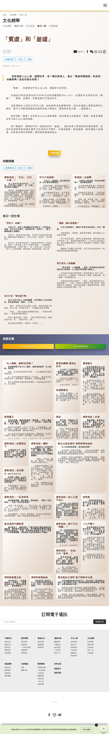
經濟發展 (8, 670)
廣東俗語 (10, 59)
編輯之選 (24, 670)
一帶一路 (41, 681)
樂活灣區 (24, 638)
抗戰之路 (41, 678)
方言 (21, 59)
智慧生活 (8, 642)
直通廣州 (24, 650)
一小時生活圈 (25, 647)
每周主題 (57, 664)
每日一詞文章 (11, 216)
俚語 (30, 59)
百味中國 (41, 642)
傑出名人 (74, 644)
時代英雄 (74, 642)
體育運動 (8, 676)
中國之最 (57, 644)
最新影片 (57, 669)
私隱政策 (65, 729)
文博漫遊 (53, 26)
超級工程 (8, 644)
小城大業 (41, 673)
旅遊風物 (41, 644)
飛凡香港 (24, 642)
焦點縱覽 (8, 664)
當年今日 (57, 653)
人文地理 (57, 650)
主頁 (4, 15)
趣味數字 (57, 642)
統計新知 (57, 647)
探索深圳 (24, 644)
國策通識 (41, 676)
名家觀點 (24, 664)
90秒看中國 (42, 667)
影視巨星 (74, 656)
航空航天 (8, 647)
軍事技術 (8, 650)
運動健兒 (74, 653)
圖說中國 (18, 26)
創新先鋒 (74, 647)
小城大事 (74, 650)
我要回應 (54, 153)
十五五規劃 (41, 670)
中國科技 (8, 638)
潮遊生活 (41, 638)
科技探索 (8, 653)
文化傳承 (7, 26)
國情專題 (41, 664)
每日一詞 (23, 15)
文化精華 (13, 15)
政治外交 (8, 667)
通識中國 (57, 638)
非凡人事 (74, 638)
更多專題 (41, 684)
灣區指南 (24, 653)
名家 (22, 667)
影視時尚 (41, 647)
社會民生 (8, 673)
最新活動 (57, 673)
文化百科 (30, 26)
